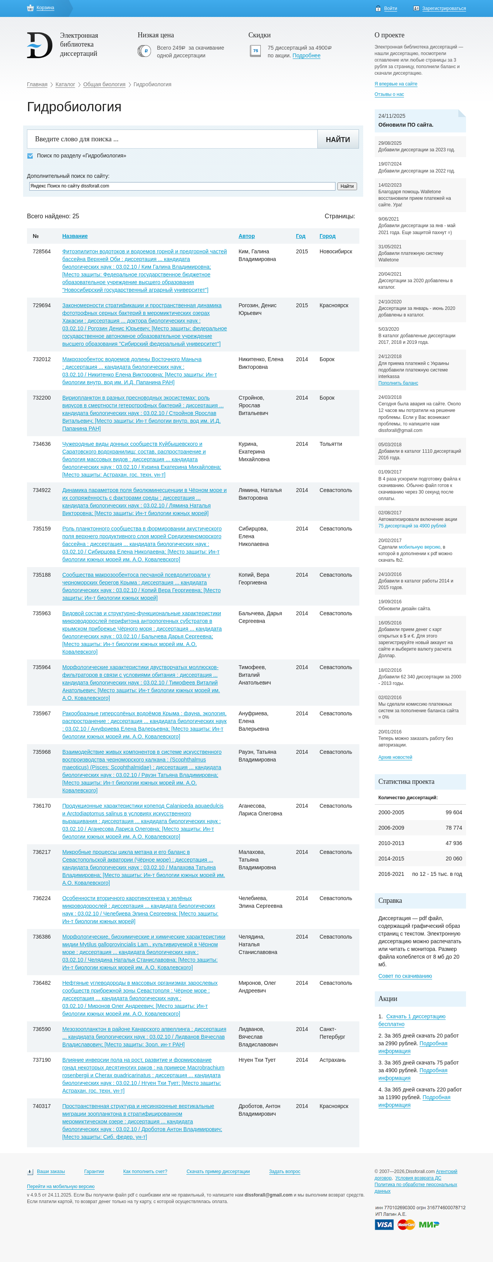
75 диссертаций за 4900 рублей (412, 526)
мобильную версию (419, 547)
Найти (338, 140)
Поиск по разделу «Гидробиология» (76, 156)
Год (301, 236)
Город (328, 236)
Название (75, 236)
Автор (246, 236)
